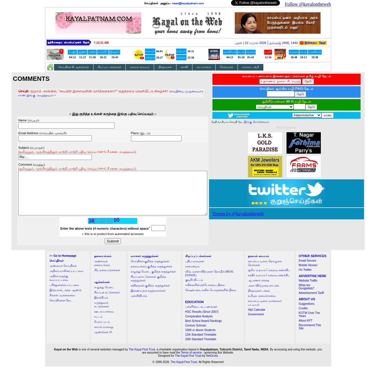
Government (256, 322)
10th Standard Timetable (200, 347)
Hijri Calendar (256, 318)
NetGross (212, 364)
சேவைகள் (226, 67)
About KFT (306, 329)
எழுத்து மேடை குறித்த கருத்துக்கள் (153, 280)
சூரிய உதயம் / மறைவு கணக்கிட (269, 278)
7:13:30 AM (101, 42)
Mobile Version (308, 273)
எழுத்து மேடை (104, 295)
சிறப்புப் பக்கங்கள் (109, 67)
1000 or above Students (200, 338)
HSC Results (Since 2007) (202, 320)
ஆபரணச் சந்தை (258, 288)
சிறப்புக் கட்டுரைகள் (107, 300)
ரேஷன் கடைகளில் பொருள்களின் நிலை (210, 298)
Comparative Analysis (199, 324)
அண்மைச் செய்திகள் (63, 274)
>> (62, 264)
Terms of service (191, 361)
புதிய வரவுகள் (194, 269)
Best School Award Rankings (203, 329)
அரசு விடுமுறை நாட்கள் (263, 294)
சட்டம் (98, 325)
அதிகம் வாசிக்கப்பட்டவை (66, 279)
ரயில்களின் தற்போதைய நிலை (205, 293)
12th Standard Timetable (200, 343)
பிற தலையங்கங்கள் (107, 278)
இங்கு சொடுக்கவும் (268, 121)
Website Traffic (308, 289)
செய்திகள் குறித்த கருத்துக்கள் (150, 269)
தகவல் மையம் (140, 67)
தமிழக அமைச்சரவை (262, 304)
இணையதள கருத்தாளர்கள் (148, 299)
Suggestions (307, 312)
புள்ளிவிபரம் (139, 304)
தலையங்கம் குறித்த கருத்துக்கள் (151, 274)
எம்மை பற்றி (250, 67)
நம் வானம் (204, 67)
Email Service (307, 269)
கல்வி (184, 67)
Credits (303, 316)
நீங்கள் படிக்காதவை (62, 303)
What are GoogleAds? (307, 295)
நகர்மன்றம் (192, 274)
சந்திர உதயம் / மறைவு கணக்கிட (269, 283)
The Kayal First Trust (142, 358)
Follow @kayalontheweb (308, 4)
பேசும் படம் (102, 330)
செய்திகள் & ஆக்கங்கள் (73, 67)
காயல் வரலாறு (103, 335)
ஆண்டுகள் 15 (103, 340)
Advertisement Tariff (311, 301)
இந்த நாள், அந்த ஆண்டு (65, 298)
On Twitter (305, 278)
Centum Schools (195, 334)
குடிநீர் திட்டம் (194, 288)
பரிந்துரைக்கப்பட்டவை (64, 293)
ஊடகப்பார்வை (104, 320)
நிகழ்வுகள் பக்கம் (259, 299)
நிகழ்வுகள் (165, 67)
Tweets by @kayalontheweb (249, 213)
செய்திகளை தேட (60, 308)
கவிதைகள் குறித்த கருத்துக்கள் (150, 294)
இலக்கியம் (101, 306)
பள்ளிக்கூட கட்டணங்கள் (201, 315)
